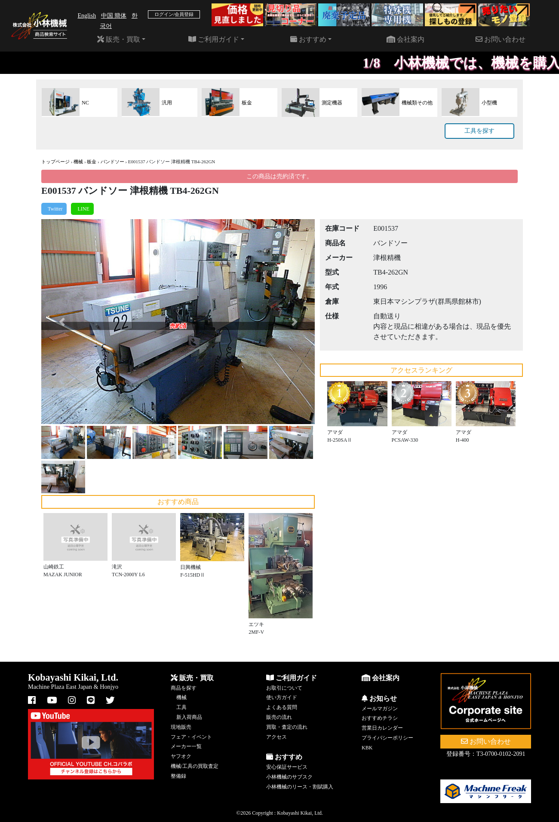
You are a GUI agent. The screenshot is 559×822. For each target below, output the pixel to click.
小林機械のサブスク (289, 777)
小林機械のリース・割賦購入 (299, 787)
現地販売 (181, 727)
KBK (367, 748)
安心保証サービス (286, 767)
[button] (61, 321)
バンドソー (112, 161)
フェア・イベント (191, 737)
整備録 (178, 776)
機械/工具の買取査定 (194, 766)
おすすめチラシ (380, 718)
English (86, 15)
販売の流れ (279, 717)
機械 (78, 161)
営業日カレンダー (382, 728)
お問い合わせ (500, 39)
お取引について (284, 688)
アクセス (276, 737)
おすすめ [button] (308, 39)
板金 (91, 161)
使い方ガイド (281, 697)
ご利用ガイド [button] (213, 39)
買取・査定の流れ (286, 727)
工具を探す (479, 131)
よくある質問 (281, 707)
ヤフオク (181, 756)
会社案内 (405, 39)
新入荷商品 (189, 717)
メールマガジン (380, 709)
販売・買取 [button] (118, 39)
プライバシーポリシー (387, 738)
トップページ (55, 161)
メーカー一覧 (186, 746)
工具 (181, 707)
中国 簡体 (114, 15)
